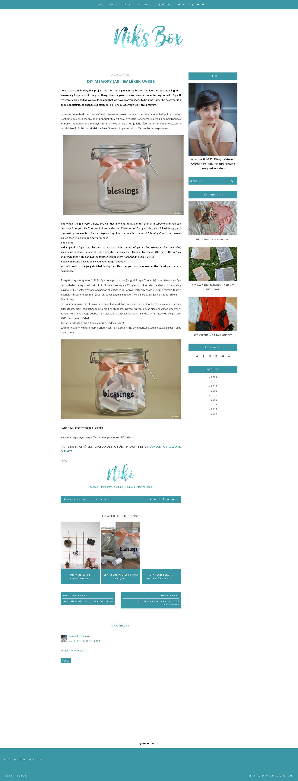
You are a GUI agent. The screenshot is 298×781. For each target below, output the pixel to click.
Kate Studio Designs (279, 776)
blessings (80, 499)
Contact (143, 5)
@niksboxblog (149, 743)
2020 (214, 381)
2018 (214, 390)
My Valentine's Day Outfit (213, 335)
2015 (70, 499)
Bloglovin (130, 486)
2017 (214, 395)
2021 (214, 377)
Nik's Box (20, 776)
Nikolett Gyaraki (79, 636)
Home (99, 5)
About (114, 5)
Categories (162, 5)
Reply (65, 661)
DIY (91, 499)
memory (106, 499)
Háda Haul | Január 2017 (213, 239)
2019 (214, 386)
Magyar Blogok (145, 486)
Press (128, 5)
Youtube (118, 486)
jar (96, 499)
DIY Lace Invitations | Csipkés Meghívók (213, 287)
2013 (214, 413)
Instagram (106, 486)
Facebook (93, 486)
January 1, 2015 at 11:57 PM (86, 641)
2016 (214, 399)
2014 (214, 409)
